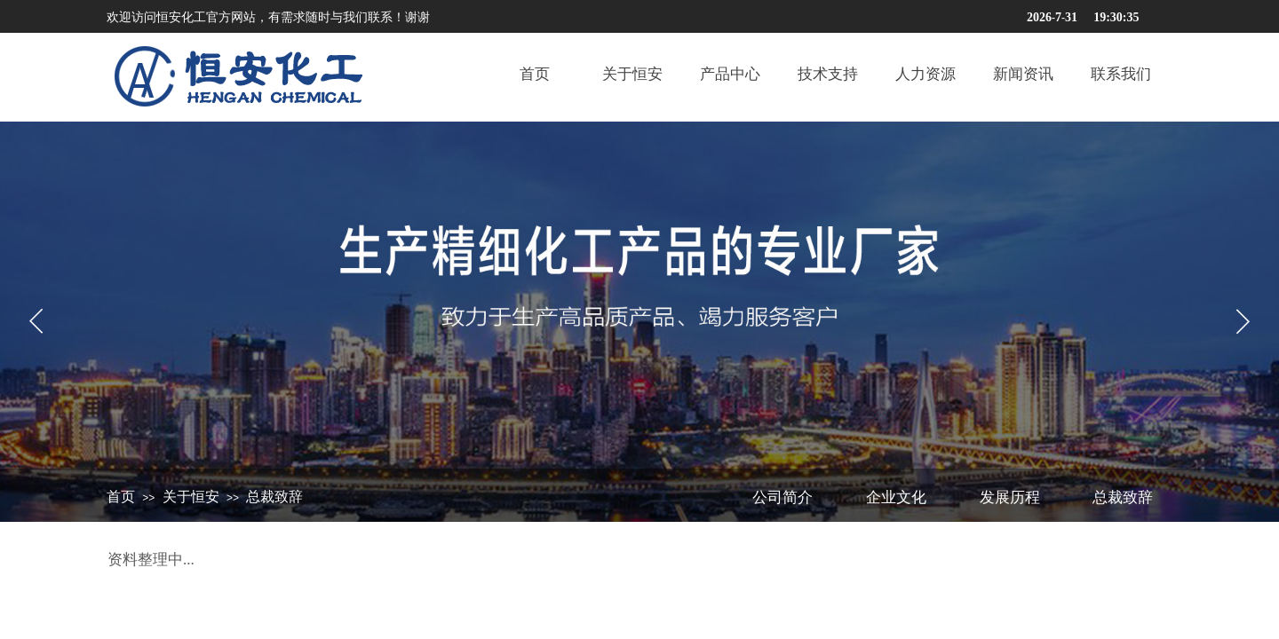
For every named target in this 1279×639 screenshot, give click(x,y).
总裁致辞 (274, 496)
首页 (121, 496)
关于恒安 (191, 496)
